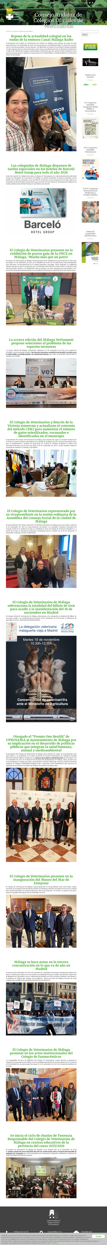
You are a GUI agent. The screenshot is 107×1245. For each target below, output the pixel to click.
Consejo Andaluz (15, 3)
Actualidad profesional (50, 3)
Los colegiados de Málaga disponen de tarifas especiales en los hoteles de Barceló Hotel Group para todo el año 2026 (41, 169)
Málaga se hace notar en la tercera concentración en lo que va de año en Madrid (41, 965)
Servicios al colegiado (32, 3)
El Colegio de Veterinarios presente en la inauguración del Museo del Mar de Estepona (41, 879)
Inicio (4, 3)
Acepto (98, 1236)
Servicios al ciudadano (70, 3)
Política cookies (51, 1243)
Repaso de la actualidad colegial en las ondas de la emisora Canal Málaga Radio (41, 38)
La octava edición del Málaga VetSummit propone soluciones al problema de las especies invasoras (41, 343)
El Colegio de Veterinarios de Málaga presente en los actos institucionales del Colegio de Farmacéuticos (41, 1053)
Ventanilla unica (86, 1232)
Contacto (84, 3)
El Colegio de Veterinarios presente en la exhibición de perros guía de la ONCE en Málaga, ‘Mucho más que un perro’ (41, 253)
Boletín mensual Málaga (26, 31)
